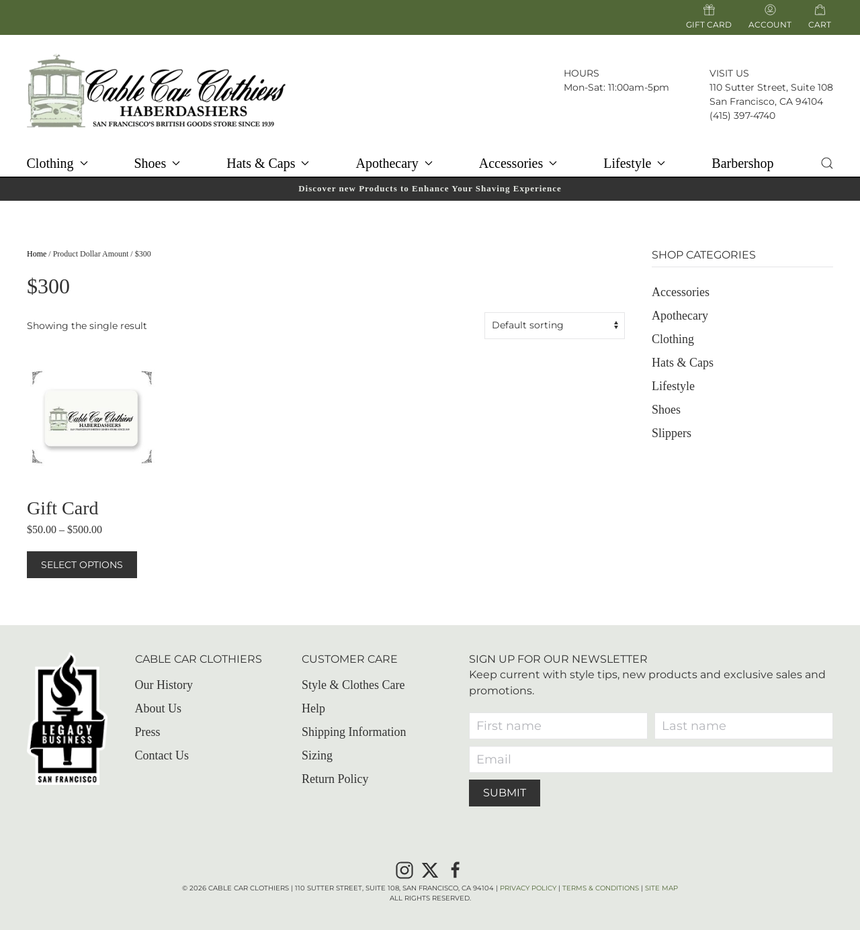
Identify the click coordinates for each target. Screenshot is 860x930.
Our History (164, 685)
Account (769, 17)
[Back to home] (156, 91)
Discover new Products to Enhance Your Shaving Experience (430, 188)
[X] (430, 869)
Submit (504, 792)
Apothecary (680, 315)
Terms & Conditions (600, 888)
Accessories (681, 292)
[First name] (558, 725)
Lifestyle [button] (634, 163)
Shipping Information (354, 732)
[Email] (651, 759)
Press (148, 732)
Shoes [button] (157, 163)
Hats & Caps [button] (267, 163)
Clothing (673, 339)
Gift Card (709, 17)
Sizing (317, 755)
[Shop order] (554, 325)
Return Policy (335, 779)
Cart (819, 24)
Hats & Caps (683, 362)
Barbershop (742, 163)
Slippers (671, 433)
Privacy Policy (528, 888)
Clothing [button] (56, 163)
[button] (827, 163)
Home (36, 254)
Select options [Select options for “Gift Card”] (82, 565)
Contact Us (162, 755)
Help (313, 708)
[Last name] (743, 725)
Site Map (661, 888)
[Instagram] (404, 869)
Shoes (666, 409)
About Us (158, 708)
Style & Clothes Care (353, 685)
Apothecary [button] (393, 163)
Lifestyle (673, 386)
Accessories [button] (518, 163)
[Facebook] (455, 869)
